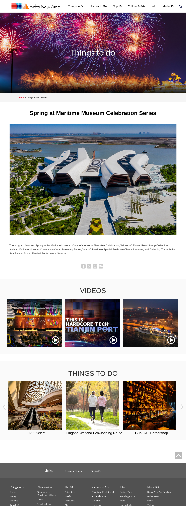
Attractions (70, 492)
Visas (122, 500)
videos (93, 290)
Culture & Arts (100, 487)
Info (122, 487)
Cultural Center (99, 496)
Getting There (126, 492)
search (180, 6)
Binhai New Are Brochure (159, 492)
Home (21, 97)
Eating (13, 496)
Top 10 (69, 487)
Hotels (68, 496)
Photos (150, 500)
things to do (93, 373)
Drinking (14, 500)
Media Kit (153, 487)
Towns (40, 499)
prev (4, 407)
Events (44, 97)
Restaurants (70, 500)
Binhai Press (153, 496)
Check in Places (44, 504)
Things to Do (32, 97)
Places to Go (44, 487)
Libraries (96, 500)
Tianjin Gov (96, 471)
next (181, 407)
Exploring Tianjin (73, 471)
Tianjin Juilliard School (103, 492)
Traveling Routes (127, 496)
